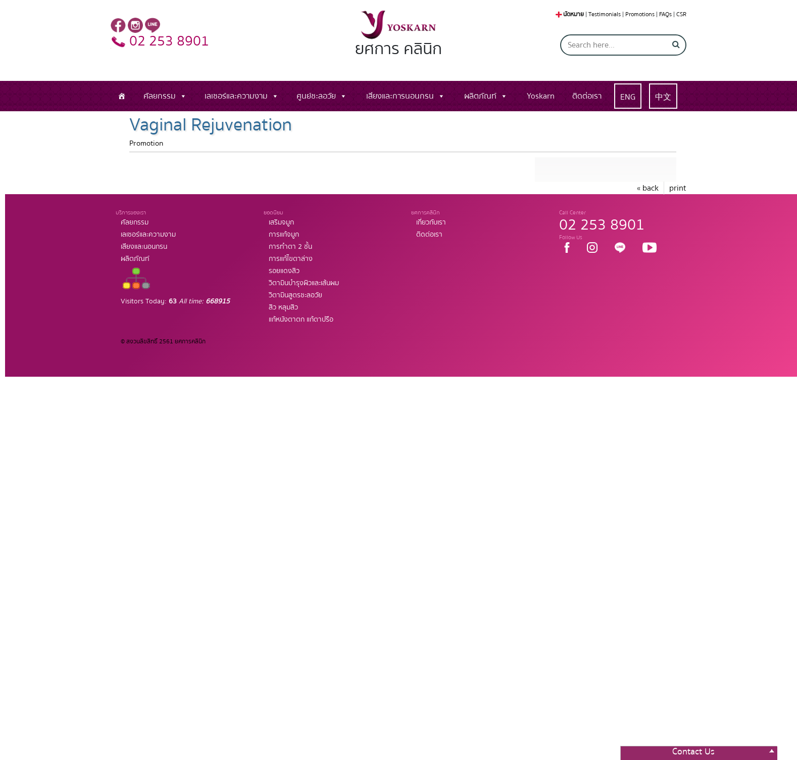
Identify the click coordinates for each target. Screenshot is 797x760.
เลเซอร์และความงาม (236, 96)
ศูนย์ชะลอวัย (316, 96)
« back (648, 188)
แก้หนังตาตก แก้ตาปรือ (301, 319)
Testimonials (604, 14)
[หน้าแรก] (122, 96)
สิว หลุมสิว (283, 307)
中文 (663, 97)
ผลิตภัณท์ (480, 96)
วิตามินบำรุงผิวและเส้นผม (304, 283)
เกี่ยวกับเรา (431, 222)
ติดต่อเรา (587, 96)
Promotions (640, 14)
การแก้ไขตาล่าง (291, 258)
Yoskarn (541, 96)
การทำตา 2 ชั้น (290, 246)
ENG (627, 97)
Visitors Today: (175, 301)
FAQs (665, 14)
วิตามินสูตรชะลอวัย (295, 295)
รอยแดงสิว (284, 271)
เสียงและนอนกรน (144, 246)
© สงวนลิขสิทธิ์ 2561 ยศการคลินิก (163, 341)
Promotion (146, 143)
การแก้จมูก (284, 234)
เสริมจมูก (281, 222)
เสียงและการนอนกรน (400, 96)
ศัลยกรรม (159, 96)
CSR (681, 14)
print (677, 188)
